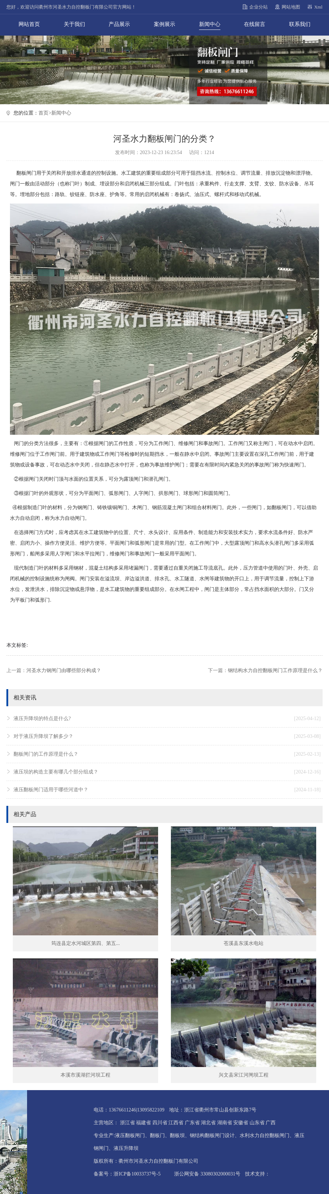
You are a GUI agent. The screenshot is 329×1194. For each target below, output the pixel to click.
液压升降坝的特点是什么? (167, 719)
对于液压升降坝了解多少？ (167, 736)
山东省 (257, 1122)
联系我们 (299, 24)
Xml (318, 7)
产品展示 (119, 24)
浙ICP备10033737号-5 (137, 1174)
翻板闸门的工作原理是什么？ (167, 754)
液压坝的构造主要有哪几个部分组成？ (167, 772)
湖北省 (208, 1122)
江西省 (175, 1122)
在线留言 (254, 24)
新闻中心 (209, 24)
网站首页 (29, 24)
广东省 (192, 1122)
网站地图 (291, 7)
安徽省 (240, 1122)
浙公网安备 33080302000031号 (207, 1174)
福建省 (143, 1122)
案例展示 (164, 24)
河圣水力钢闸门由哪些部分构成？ (63, 670)
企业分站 (258, 7)
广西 (271, 1122)
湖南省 (224, 1122)
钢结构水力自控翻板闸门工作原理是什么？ (275, 670)
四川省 (159, 1122)
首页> (44, 113)
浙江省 (127, 1122)
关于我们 (74, 24)
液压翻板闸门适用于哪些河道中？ (167, 790)
